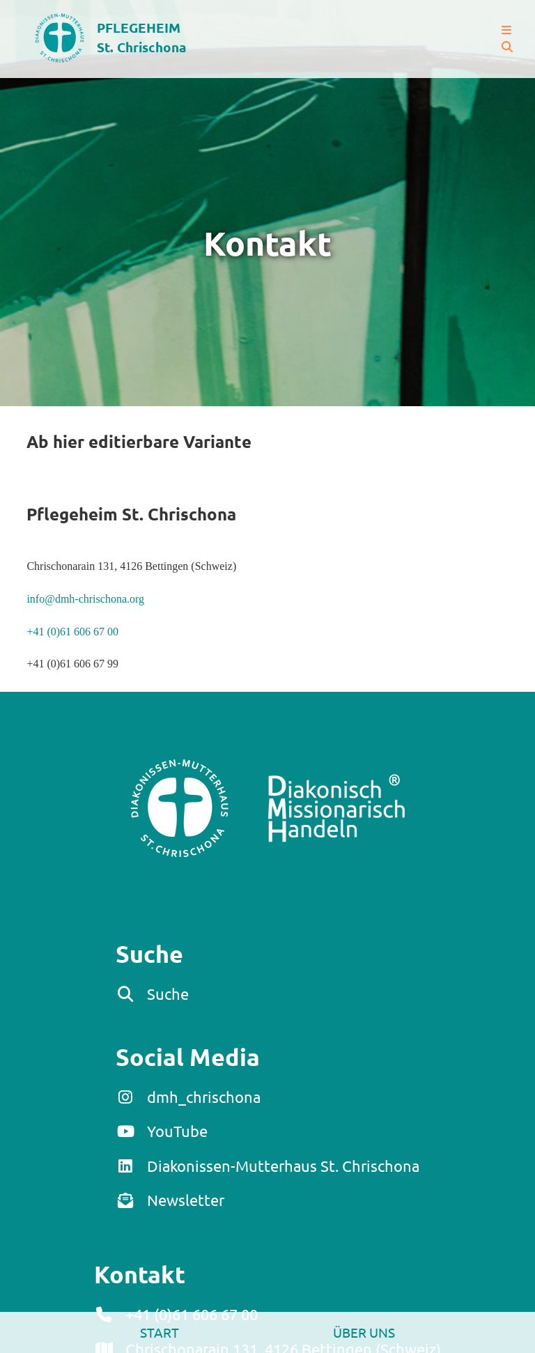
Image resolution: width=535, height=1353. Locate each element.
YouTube (177, 1131)
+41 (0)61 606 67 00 (72, 631)
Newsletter (185, 1200)
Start (159, 1332)
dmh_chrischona (204, 1097)
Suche (168, 993)
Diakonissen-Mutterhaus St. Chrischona (283, 1166)
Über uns (364, 1332)
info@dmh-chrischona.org (85, 599)
